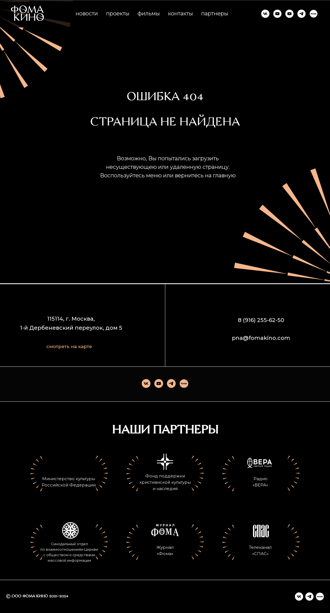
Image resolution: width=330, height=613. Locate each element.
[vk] (146, 383)
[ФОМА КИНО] (265, 14)
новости (87, 13)
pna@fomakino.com (261, 338)
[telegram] (171, 383)
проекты (117, 13)
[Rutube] (184, 383)
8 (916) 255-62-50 (261, 320)
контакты (180, 13)
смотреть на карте (69, 346)
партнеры (214, 13)
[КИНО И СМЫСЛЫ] (289, 14)
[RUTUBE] (313, 14)
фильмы (149, 13)
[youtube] (158, 383)
